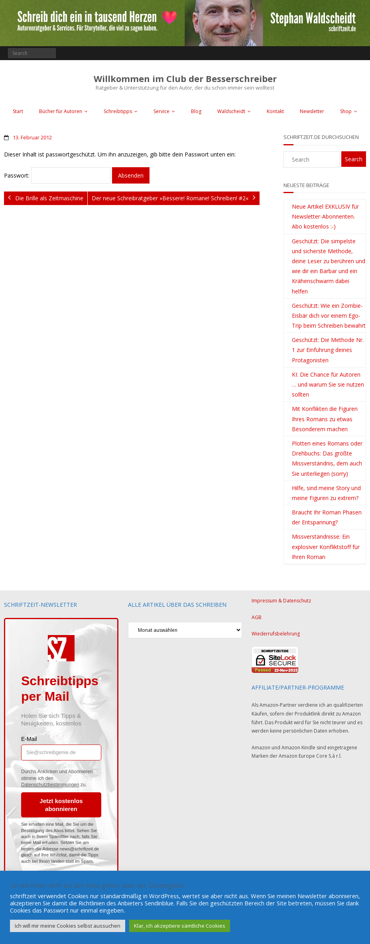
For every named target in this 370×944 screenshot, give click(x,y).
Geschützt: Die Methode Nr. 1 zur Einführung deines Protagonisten (328, 350)
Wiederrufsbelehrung (276, 633)
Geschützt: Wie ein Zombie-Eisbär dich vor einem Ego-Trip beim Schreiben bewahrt (329, 315)
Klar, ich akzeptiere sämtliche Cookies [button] (179, 925)
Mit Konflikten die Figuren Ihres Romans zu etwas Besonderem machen (325, 418)
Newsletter (312, 111)
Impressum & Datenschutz (281, 600)
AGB (257, 617)
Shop (346, 111)
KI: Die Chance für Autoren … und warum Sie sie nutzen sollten (328, 384)
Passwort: (57, 175)
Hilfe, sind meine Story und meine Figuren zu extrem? (326, 493)
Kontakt (275, 111)
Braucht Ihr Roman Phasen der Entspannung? (327, 517)
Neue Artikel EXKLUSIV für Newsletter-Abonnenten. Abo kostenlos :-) (325, 216)
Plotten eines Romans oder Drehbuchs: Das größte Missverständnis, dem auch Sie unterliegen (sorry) (327, 458)
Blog (196, 111)
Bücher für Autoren (60, 111)
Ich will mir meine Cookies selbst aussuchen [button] (67, 925)
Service (161, 111)
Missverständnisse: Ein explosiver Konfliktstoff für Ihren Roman (326, 546)
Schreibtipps (118, 111)
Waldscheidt (231, 111)
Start (18, 111)
